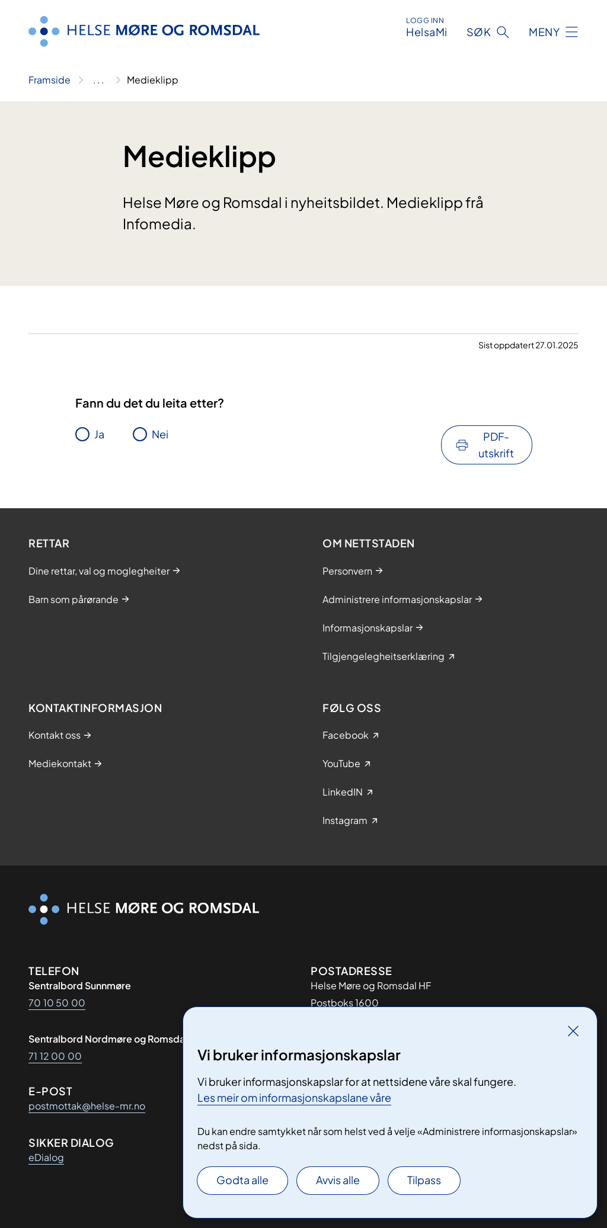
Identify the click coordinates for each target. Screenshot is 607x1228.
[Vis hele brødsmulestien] (99, 80)
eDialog (46, 1157)
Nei (160, 434)
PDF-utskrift (496, 444)
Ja (99, 434)
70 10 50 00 (56, 1002)
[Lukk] (573, 1030)
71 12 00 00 (55, 1056)
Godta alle (242, 1180)
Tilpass (424, 1180)
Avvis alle (338, 1180)
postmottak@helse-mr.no (86, 1105)
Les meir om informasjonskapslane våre (294, 1097)
